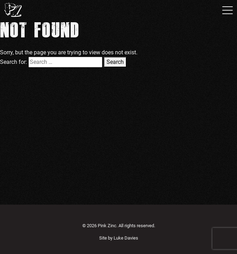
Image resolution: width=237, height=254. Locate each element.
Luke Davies (126, 238)
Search (115, 62)
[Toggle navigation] (225, 9)
